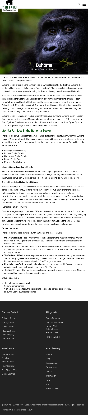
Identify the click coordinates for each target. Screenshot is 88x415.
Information (51, 376)
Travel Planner (52, 388)
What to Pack (8, 361)
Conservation (51, 363)
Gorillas (49, 371)
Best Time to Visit (9, 370)
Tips (47, 384)
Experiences (51, 367)
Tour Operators (8, 366)
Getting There (8, 354)
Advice (49, 354)
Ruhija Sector (8, 326)
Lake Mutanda (8, 338)
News (48, 380)
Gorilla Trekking (53, 318)
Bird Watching (52, 332)
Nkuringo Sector (9, 331)
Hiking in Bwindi (53, 337)
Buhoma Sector (8, 318)
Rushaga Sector (9, 322)
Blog (48, 358)
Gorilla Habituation (54, 322)
